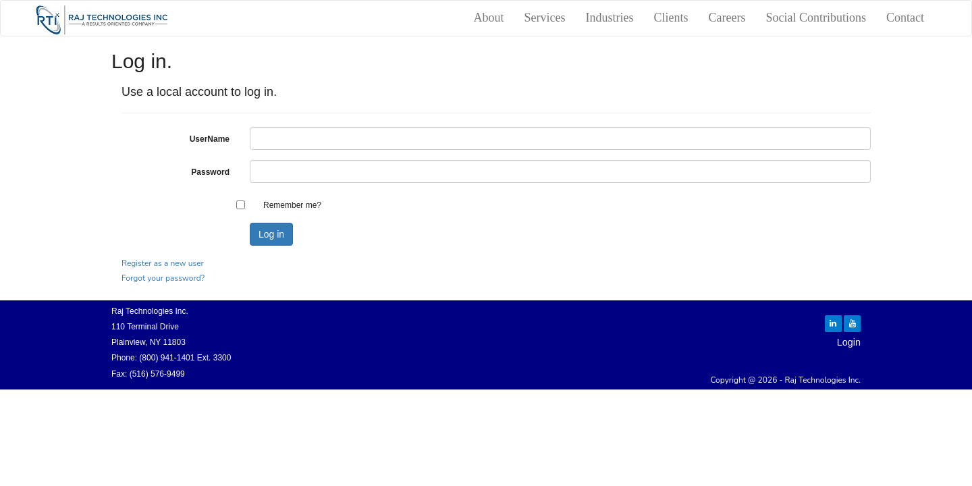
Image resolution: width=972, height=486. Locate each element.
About (489, 17)
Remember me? (292, 205)
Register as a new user (163, 263)
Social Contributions (816, 17)
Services (545, 17)
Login (849, 342)
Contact (905, 17)
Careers (727, 17)
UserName (210, 139)
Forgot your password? (163, 278)
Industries (610, 17)
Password (210, 172)
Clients (671, 17)
